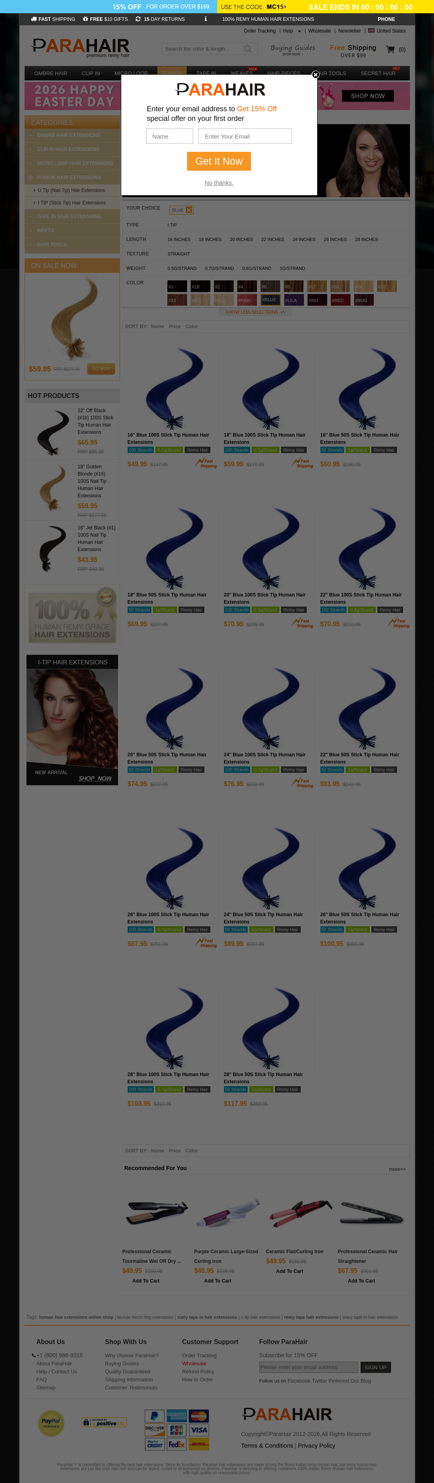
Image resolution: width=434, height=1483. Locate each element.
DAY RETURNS (160, 19)
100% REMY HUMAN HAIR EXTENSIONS (268, 19)
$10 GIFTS (105, 19)
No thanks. (219, 182)
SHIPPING (53, 19)
